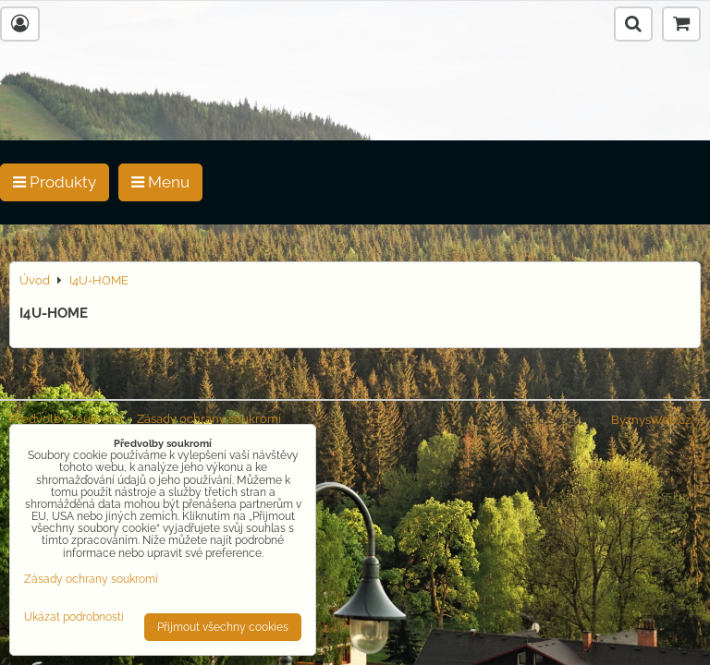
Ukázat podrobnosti (74, 617)
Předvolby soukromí (66, 419)
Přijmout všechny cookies (222, 627)
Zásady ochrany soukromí (209, 419)
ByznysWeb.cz (651, 420)
